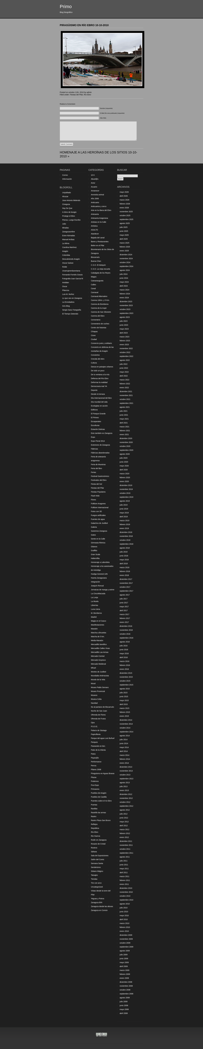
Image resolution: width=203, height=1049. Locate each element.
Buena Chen (96, 261)
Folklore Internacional (99, 507)
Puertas (94, 805)
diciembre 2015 (126, 673)
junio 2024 (124, 278)
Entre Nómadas (68, 236)
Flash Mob (95, 496)
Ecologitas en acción (99, 406)
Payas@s (95, 758)
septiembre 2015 (126, 685)
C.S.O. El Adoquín (98, 265)
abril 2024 (124, 286)
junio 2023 (124, 325)
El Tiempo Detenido (70, 314)
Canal (93, 288)
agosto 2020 (125, 454)
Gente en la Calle (98, 539)
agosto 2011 (125, 857)
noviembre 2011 (126, 845)
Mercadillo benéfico (99, 644)
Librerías (94, 605)
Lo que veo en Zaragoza (72, 298)
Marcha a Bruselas (98, 633)
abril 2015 (124, 704)
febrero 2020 (125, 477)
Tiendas (94, 879)
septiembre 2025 (126, 219)
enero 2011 (124, 884)
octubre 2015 (125, 681)
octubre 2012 (125, 802)
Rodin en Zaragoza (98, 840)
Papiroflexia (95, 734)
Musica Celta (96, 699)
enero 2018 (124, 575)
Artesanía (95, 214)
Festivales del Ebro (98, 480)
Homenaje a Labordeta (100, 562)
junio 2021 (124, 415)
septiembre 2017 (126, 591)
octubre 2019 (125, 493)
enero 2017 (124, 622)
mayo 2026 (124, 192)
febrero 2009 (125, 974)
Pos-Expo (95, 785)
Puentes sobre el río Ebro (101, 801)
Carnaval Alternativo (99, 296)
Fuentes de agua (98, 519)
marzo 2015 (124, 708)
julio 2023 (123, 321)
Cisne (93, 335)
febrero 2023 (125, 341)
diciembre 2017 (126, 579)
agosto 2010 (125, 904)
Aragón (65, 251)
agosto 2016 (125, 642)
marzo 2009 (124, 970)
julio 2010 (123, 908)
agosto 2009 (125, 951)
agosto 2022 (125, 360)
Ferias (93, 472)
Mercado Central (98, 656)
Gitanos (94, 547)
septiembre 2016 (126, 638)
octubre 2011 (125, 849)
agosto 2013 (125, 783)
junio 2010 (124, 912)
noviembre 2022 (126, 348)
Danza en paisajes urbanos (102, 367)
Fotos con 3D (96, 511)
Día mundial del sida (99, 402)
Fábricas (94, 449)
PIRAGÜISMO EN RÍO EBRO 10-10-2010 (84, 25)
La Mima (65, 243)
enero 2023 (124, 344)
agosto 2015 (125, 689)
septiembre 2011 (126, 853)
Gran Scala (95, 554)
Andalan (65, 282)
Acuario (94, 187)
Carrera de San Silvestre (101, 312)
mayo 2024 (124, 282)
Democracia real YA (99, 386)
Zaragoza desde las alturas (102, 906)
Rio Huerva (95, 836)
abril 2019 (124, 517)
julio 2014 (123, 739)
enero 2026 (124, 208)
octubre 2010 (125, 896)
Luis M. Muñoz (68, 294)
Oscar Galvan (67, 263)
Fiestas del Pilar (76, 95)
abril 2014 (124, 751)
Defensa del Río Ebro (99, 378)
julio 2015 (123, 693)
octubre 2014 (125, 728)
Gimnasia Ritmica (98, 543)
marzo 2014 (124, 755)
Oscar (64, 286)
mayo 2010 (124, 915)
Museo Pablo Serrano (100, 687)
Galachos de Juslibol (99, 523)
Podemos (95, 781)
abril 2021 (124, 423)
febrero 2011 (125, 880)
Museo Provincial (98, 691)
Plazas (93, 777)
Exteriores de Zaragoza (100, 445)
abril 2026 (124, 196)
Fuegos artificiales (98, 515)
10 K (93, 175)
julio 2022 (123, 364)
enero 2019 (124, 528)
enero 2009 (124, 978)
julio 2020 (123, 458)
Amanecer (95, 191)
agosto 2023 (125, 317)
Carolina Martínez (69, 247)
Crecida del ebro (97, 359)
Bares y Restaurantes (100, 242)
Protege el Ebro (68, 216)
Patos (93, 754)
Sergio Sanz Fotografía (71, 310)
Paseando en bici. (98, 746)
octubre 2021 (125, 399)
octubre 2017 (125, 587)
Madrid (94, 617)
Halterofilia (95, 558)
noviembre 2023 (126, 305)
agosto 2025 (125, 223)
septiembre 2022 (126, 356)
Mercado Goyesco (98, 660)
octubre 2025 (125, 215)
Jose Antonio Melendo (71, 200)
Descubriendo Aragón (71, 259)
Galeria (94, 527)
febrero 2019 (125, 524)
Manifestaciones (97, 625)
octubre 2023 (125, 309)
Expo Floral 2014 (98, 441)
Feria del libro (96, 468)
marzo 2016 (124, 661)
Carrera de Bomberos (100, 304)
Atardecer (95, 234)
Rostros (94, 848)
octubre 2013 (125, 775)
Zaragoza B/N (96, 902)
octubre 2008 (125, 990)
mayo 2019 (124, 513)
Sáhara (94, 852)
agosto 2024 (125, 270)
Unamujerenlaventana (71, 271)
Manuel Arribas (68, 239)
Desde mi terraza (98, 394)
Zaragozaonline (68, 232)
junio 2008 (124, 1005)
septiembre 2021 (126, 403)
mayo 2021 (124, 419)
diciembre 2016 (126, 626)
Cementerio (95, 320)
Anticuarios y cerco (98, 206)
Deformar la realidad (99, 382)
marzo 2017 (124, 614)
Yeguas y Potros (97, 899)
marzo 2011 (124, 876)
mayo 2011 (124, 869)
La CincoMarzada (98, 593)
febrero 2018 (125, 571)
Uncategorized (97, 887)
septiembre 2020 (126, 450)
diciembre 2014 (126, 720)
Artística (94, 226)
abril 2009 (124, 966)
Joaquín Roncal (97, 586)
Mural (93, 683)
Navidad (94, 703)
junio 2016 (124, 650)
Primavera (95, 789)
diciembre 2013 (126, 767)
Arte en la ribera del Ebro (101, 210)
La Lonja (94, 597)
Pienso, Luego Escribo (71, 220)
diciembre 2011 (126, 841)
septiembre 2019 (126, 497)
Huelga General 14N (99, 574)
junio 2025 (124, 231)
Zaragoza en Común (99, 910)
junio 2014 (124, 743)
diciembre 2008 (126, 982)
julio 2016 (123, 646)
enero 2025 (124, 251)
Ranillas (94, 809)
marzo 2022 (124, 380)
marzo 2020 (124, 474)
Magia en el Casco (98, 621)
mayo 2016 (124, 653)
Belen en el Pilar (97, 245)
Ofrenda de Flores (98, 715)
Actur (93, 183)
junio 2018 (124, 556)
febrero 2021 (125, 431)
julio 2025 (123, 227)
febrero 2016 (125, 665)
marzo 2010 (124, 923)
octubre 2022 (125, 352)
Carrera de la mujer (99, 308)
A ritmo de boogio (69, 212)
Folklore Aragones (98, 504)
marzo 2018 (124, 567)
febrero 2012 (125, 833)
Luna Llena (95, 609)
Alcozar (65, 196)
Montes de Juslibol (98, 672)
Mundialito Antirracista (100, 676)
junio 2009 (124, 958)
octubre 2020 (125, 446)
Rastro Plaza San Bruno (101, 820)
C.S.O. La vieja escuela (100, 269)
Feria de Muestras (98, 464)
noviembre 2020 (126, 442)
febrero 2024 (125, 294)
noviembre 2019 (126, 489)
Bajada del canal (98, 238)
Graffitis (94, 550)
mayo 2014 (124, 747)
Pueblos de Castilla (99, 797)
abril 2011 (124, 872)
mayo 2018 (124, 560)
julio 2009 (123, 955)
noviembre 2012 (126, 798)
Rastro (93, 816)
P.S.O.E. (94, 726)
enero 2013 (124, 790)
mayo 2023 (124, 329)
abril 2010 (124, 919)
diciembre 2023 (126, 301)
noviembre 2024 (126, 258)
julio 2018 (123, 552)
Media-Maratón (97, 640)
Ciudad (94, 339)
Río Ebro (87, 95)
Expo (93, 437)
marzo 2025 (124, 243)
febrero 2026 (125, 204)
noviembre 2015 (126, 677)
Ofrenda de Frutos (98, 719)
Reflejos (94, 824)
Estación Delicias (98, 429)
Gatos (93, 535)
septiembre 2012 (126, 806)
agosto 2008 (125, 998)
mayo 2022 (124, 372)
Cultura (94, 363)
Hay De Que (67, 208)
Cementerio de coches (100, 324)
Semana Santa (97, 863)
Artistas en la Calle (98, 222)
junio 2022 (124, 368)
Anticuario (95, 202)
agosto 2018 (125, 548)
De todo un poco (97, 371)
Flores (93, 500)
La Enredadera (68, 302)
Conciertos (95, 355)
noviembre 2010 (126, 892)
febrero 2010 (125, 927)
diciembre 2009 (126, 935)
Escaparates (96, 421)
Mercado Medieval (98, 664)
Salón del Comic (97, 859)
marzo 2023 (124, 337)
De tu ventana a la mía (100, 374)
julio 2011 (123, 861)
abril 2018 (124, 563)
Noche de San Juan (99, 711)
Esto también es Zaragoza (101, 433)
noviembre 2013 (126, 771)
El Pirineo (95, 417)
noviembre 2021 (126, 395)
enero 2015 (124, 716)
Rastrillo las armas (98, 812)
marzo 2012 (124, 829)
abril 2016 (124, 657)
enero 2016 (124, 669)
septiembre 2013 (126, 779)
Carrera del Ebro (98, 316)
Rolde (64, 267)
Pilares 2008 (96, 769)
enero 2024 (124, 298)
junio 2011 (124, 865)
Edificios (94, 410)
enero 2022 (124, 388)
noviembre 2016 (126, 630)
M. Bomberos (96, 613)
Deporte (94, 390)
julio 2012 (123, 814)
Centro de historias (98, 328)
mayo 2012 (124, 822)
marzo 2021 (124, 427)
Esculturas (95, 425)
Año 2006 (95, 198)
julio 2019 (123, 505)
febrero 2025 (125, 247)
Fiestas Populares (98, 492)
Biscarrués (95, 257)
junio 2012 (124, 818)
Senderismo (96, 867)
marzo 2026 (124, 200)
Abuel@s (94, 179)
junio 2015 (124, 696)
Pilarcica (65, 290)
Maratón (94, 629)
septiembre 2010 (126, 900)
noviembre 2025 (126, 212)
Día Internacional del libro (101, 398)
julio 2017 (123, 599)
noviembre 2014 (126, 724)
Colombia (66, 255)
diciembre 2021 (126, 391)
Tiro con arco (96, 883)
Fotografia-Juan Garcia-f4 (72, 279)
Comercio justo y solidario (101, 343)
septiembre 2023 (126, 313)
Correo (65, 175)
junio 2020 (124, 462)
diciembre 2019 (126, 485)
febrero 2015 (125, 712)
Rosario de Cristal (98, 844)
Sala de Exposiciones (99, 856)
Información (67, 179)
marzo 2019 (124, 520)
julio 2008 (123, 1002)
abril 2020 (124, 470)
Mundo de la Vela (98, 680)
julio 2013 (123, 786)
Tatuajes (94, 875)
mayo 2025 (124, 235)
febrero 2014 (125, 759)
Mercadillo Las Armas (99, 652)
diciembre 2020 (126, 438)
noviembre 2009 (126, 939)
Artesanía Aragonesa (99, 218)
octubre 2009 (125, 943)
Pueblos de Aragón (98, 793)
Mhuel (93, 668)
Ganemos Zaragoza (99, 531)
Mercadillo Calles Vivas (100, 648)
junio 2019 (124, 509)
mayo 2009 (124, 962)
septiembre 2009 (126, 947)
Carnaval (94, 292)
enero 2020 (124, 481)
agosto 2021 (125, 407)
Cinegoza (66, 204)
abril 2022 (124, 376)
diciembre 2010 (126, 888)
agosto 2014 (125, 736)
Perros (93, 766)
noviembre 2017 (126, 583)
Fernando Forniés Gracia (72, 275)
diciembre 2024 (126, 255)
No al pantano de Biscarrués (102, 707)
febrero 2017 (125, 618)
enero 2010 (124, 931)
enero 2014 (124, 763)
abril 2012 (124, 826)
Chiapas (94, 331)
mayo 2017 (124, 607)
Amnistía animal (97, 195)
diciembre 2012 (126, 794)
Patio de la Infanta (98, 750)
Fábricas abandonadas (100, 453)
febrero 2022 (125, 384)
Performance (96, 762)
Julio (64, 224)
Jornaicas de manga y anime (102, 590)
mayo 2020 (124, 466)
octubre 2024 (125, 262)
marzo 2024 (124, 290)
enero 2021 (124, 434)
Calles (93, 285)
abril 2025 (124, 239)
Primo (66, 6)
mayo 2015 (124, 700)
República (95, 828)
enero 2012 (124, 837)
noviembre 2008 (126, 986)
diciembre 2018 (126, 532)
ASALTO (94, 230)
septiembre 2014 (126, 732)
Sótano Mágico (97, 871)
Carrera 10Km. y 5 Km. (100, 300)
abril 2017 (124, 610)
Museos (94, 695)
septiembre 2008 (126, 994)
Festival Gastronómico (100, 476)
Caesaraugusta (97, 281)
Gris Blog (66, 306)
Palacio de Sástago (99, 730)
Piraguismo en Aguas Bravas (102, 773)
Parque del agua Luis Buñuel (102, 738)
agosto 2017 (125, 595)
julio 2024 (123, 274)
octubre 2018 (125, 540)
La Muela (94, 601)
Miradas (65, 228)
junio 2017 (124, 603)
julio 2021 (123, 411)
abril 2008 (124, 1013)
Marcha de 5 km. (98, 637)
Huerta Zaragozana (99, 578)
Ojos (93, 723)
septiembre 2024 (126, 266)
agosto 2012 (125, 810)
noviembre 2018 (126, 536)
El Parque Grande (98, 414)
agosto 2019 (125, 501)
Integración (95, 582)
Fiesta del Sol (96, 484)
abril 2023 (124, 333)
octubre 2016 (125, 634)
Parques (94, 742)
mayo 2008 (124, 1009)
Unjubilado (66, 192)
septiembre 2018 (126, 544)
